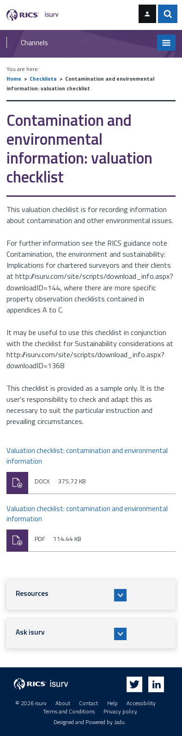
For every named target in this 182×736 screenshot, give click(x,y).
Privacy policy (120, 711)
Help (112, 703)
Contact (88, 703)
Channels (34, 42)
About (62, 703)
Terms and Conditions (69, 711)
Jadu (119, 722)
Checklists (43, 79)
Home (13, 79)
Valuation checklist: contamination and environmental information (87, 456)
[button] (91, 594)
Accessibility (141, 703)
